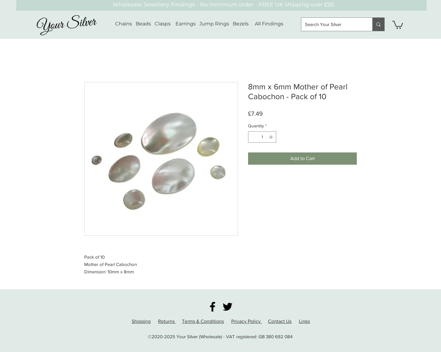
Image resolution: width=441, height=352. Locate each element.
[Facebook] (212, 306)
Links (304, 321)
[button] (397, 24)
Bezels (244, 24)
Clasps (163, 24)
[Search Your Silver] (332, 24)
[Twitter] (227, 306)
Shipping (141, 321)
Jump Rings (214, 24)
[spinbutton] (262, 137)
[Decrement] (253, 137)
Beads (143, 24)
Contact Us (280, 321)
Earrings (185, 24)
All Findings (269, 24)
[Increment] (271, 137)
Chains (123, 24)
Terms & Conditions (203, 321)
